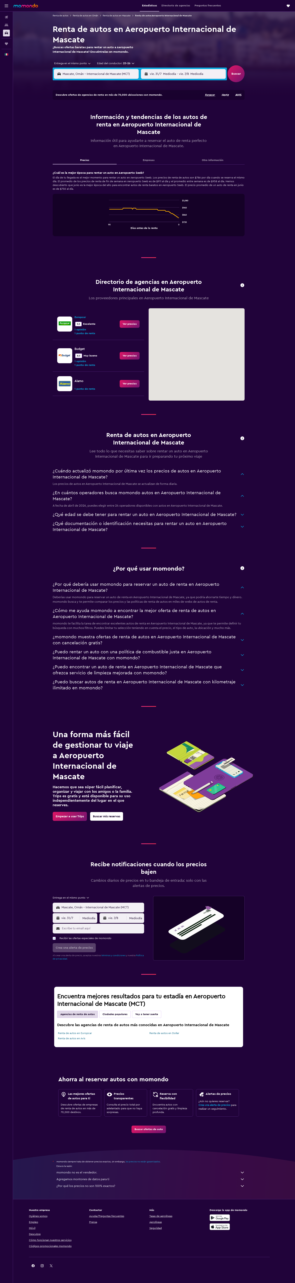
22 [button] (105, 136)
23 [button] (114, 136)
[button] (6, 6)
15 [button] (105, 127)
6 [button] (87, 118)
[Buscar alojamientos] (6, 25)
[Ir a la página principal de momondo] (26, 6)
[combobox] (76, 63)
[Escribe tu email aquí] (107, 928)
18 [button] (132, 127)
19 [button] (141, 127)
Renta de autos (66, 15)
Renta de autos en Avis (77, 1038)
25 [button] (132, 136)
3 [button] (123, 109)
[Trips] (6, 43)
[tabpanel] (154, 207)
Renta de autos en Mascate (122, 15)
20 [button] (87, 136)
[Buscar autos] (6, 33)
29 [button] (105, 145)
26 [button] (141, 136)
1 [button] (105, 109)
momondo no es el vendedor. (156, 1172)
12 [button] (141, 118)
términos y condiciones (119, 955)
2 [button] (114, 109)
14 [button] (96, 127)
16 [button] (114, 127)
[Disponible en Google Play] (231, 1217)
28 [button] (96, 145)
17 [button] (123, 127)
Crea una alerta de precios (220, 1105)
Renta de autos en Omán (91, 15)
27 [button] (87, 145)
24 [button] (123, 136)
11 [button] (132, 118)
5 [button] (141, 109)
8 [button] (105, 118)
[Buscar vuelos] (6, 17)
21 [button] (96, 136)
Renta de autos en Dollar (170, 1033)
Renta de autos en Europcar (80, 1033)
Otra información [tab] (218, 160)
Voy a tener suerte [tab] (152, 1014)
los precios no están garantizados (148, 1161)
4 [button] (132, 109)
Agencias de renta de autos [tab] (83, 1014)
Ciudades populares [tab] (120, 1014)
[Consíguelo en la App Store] (231, 1226)
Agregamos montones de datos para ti (156, 1179)
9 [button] (114, 118)
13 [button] (87, 127)
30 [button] (114, 145)
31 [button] (123, 145)
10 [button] (123, 118)
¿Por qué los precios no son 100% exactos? (156, 1186)
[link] (135, 324)
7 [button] (96, 118)
